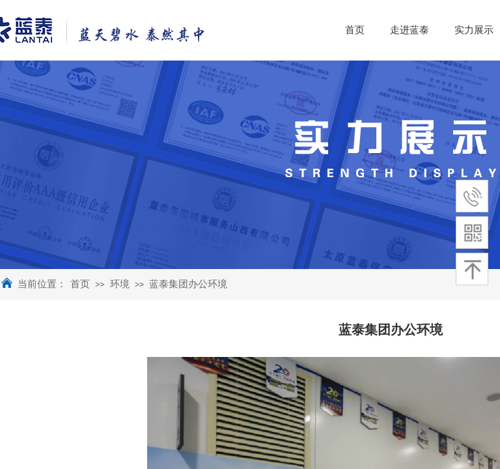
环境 (120, 284)
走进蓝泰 (449, 30)
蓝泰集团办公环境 (188, 284)
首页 (80, 284)
